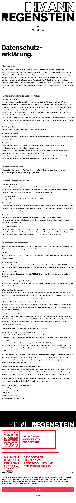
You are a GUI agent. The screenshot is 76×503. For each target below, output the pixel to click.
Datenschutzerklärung (34, 500)
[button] (73, 472)
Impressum (45, 500)
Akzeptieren (37, 489)
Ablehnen (38, 495)
